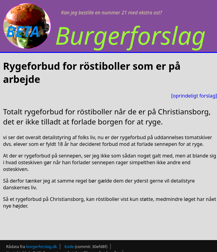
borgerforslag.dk (41, 246)
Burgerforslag (130, 35)
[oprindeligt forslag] (194, 95)
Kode (69, 246)
